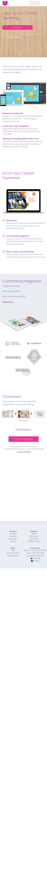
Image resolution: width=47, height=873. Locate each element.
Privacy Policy (13, 555)
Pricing (13, 541)
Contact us (18, 27)
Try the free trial (23, 439)
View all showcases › (23, 429)
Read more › (8, 301)
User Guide (34, 536)
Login (34, 533)
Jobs (13, 550)
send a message (15, 37)
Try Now (34, 3)
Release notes (34, 541)
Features (13, 533)
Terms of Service (13, 553)
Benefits (13, 536)
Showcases (13, 539)
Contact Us (34, 539)
